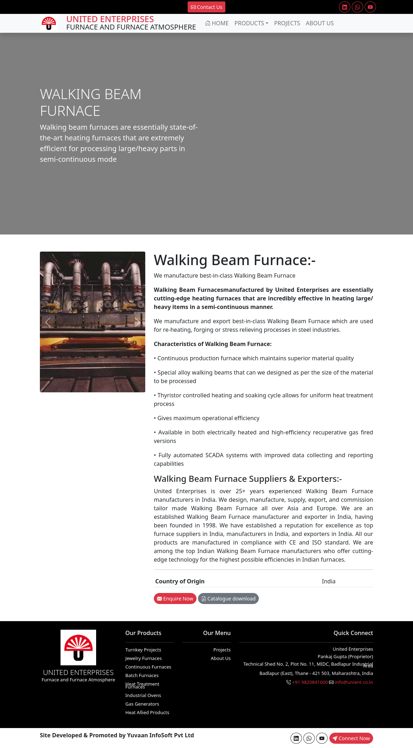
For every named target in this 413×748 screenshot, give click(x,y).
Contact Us (207, 7)
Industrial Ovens (143, 695)
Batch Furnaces (141, 675)
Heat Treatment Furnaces (142, 685)
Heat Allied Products (147, 712)
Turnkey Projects (143, 649)
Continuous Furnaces (148, 667)
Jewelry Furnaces (143, 658)
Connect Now (351, 738)
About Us (320, 23)
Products (249, 23)
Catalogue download (228, 598)
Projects (287, 23)
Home (217, 23)
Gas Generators (142, 704)
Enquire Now (175, 598)
